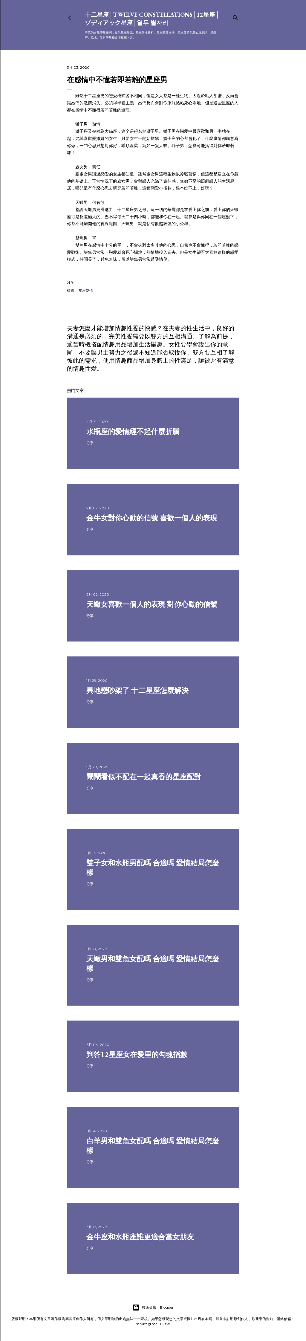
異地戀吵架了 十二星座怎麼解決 (137, 690)
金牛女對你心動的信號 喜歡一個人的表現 (151, 518)
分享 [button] (70, 282)
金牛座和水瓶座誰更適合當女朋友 (140, 1236)
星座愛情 (86, 290)
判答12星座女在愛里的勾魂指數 (136, 1054)
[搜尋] (235, 16)
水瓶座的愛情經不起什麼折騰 (133, 431)
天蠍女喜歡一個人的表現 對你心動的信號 (151, 604)
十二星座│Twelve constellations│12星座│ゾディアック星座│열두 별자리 (152, 19)
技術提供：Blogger (153, 1307)
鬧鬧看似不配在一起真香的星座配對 (143, 776)
